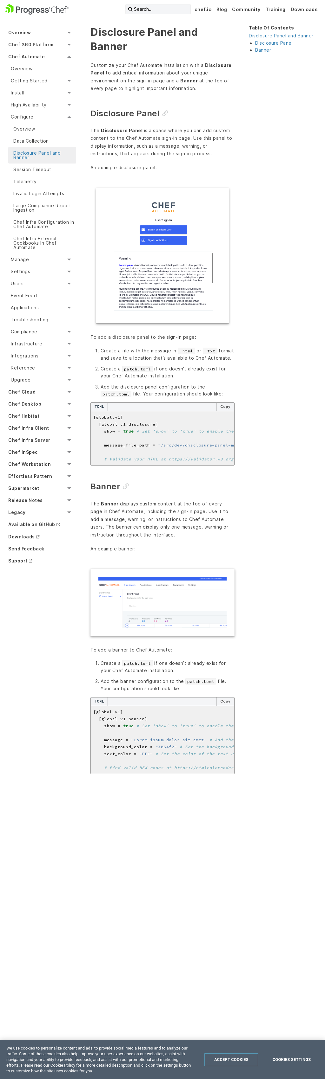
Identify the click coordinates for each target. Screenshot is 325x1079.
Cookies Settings (292, 1059)
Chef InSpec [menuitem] (23, 452)
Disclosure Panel (274, 43)
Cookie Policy (62, 1065)
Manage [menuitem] (20, 259)
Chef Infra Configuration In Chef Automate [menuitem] (43, 224)
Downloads (304, 9)
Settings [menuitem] (20, 271)
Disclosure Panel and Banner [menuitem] (37, 155)
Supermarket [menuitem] (23, 488)
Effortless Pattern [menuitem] (30, 476)
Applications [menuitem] (25, 307)
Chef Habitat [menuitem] (23, 416)
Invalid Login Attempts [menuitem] (38, 193)
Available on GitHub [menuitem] (31, 524)
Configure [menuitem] (22, 116)
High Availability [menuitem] (29, 104)
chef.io (203, 9)
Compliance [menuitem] (24, 331)
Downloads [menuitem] (21, 536)
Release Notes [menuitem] (25, 500)
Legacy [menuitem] (16, 512)
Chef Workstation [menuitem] (29, 464)
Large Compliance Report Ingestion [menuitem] (42, 208)
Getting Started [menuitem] (29, 80)
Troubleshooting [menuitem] (30, 319)
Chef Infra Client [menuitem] (28, 428)
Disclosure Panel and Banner (281, 35)
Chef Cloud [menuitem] (22, 392)
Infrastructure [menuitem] (26, 343)
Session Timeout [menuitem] (32, 169)
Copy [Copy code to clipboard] (225, 406)
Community (246, 9)
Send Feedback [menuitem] (26, 548)
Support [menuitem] (18, 560)
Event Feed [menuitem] (24, 295)
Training (276, 9)
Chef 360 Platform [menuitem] (31, 44)
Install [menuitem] (17, 92)
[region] (162, 1059)
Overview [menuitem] (19, 32)
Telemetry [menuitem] (25, 181)
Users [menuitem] (17, 283)
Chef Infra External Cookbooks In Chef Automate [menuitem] (35, 243)
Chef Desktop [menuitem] (24, 404)
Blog (221, 9)
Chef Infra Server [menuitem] (29, 440)
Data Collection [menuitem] (31, 141)
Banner (263, 50)
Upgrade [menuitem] (21, 379)
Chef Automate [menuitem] (26, 56)
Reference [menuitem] (23, 367)
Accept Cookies (231, 1059)
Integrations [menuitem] (24, 355)
